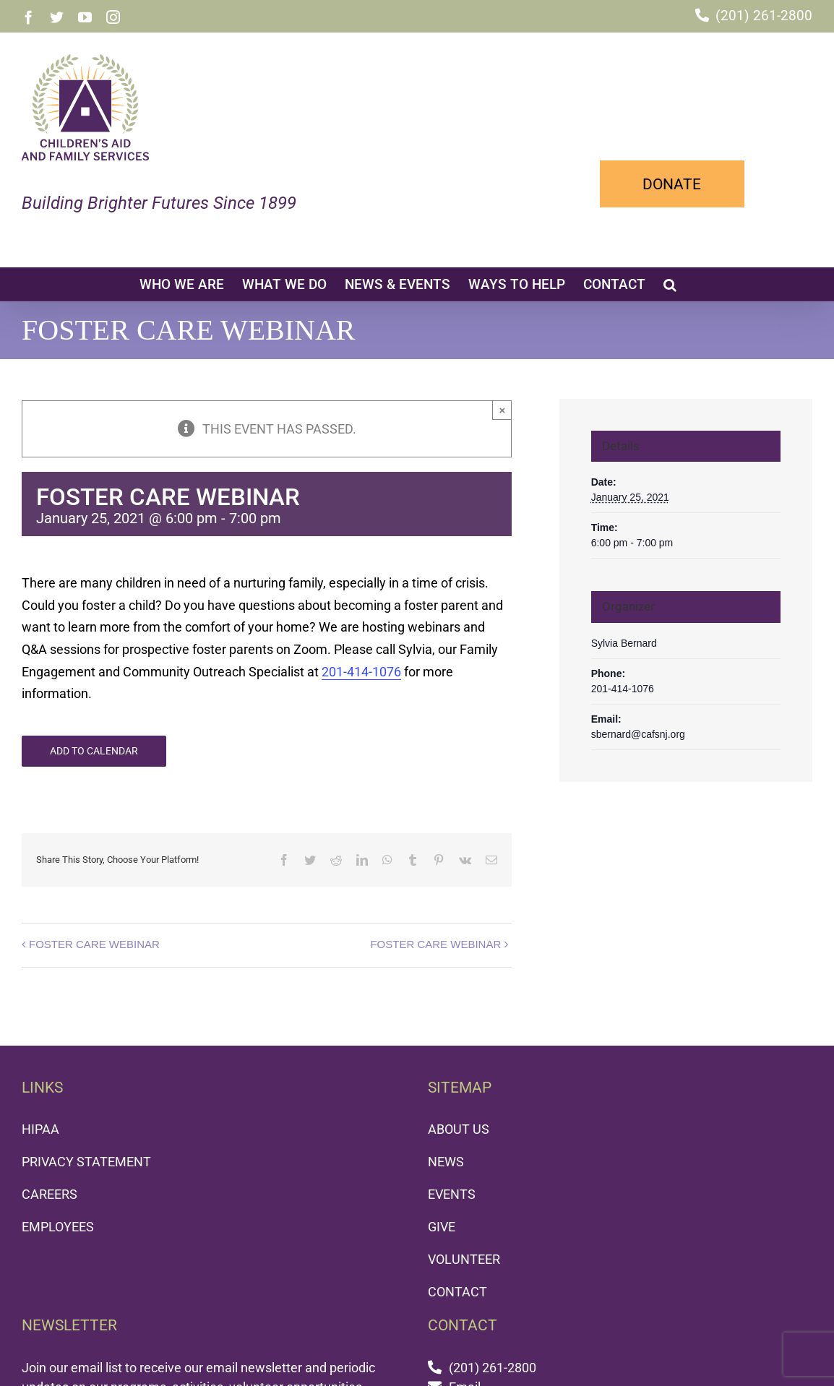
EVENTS (452, 1194)
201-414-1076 (361, 671)
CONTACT (457, 1291)
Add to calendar (94, 751)
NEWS (446, 1161)
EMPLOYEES (58, 1226)
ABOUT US (458, 1129)
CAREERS (49, 1194)
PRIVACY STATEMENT (86, 1161)
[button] (669, 284)
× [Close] (502, 410)
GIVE (441, 1226)
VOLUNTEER (464, 1259)
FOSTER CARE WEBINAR (94, 944)
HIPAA (40, 1129)
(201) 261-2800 (763, 15)
